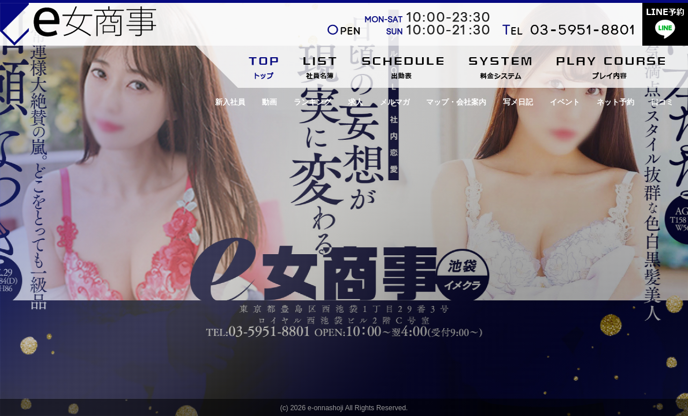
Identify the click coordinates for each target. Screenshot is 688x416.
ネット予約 (615, 102)
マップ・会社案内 (456, 102)
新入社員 (230, 102)
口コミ (662, 102)
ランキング (312, 102)
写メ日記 (518, 102)
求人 (355, 102)
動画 (269, 102)
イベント (565, 102)
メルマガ (395, 102)
